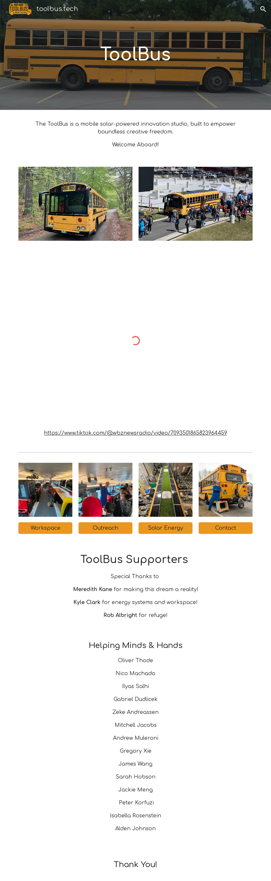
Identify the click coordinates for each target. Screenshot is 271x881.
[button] (263, 9)
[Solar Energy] (165, 528)
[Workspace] (45, 528)
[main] (135, 54)
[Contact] (225, 528)
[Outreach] (105, 528)
